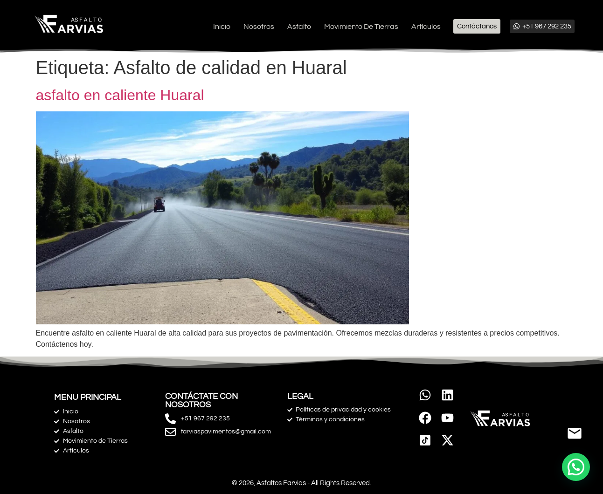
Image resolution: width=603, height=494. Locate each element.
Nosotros (258, 26)
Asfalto (299, 26)
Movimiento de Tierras (361, 26)
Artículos (426, 26)
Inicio (221, 26)
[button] (576, 467)
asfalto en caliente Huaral (120, 95)
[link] (425, 440)
